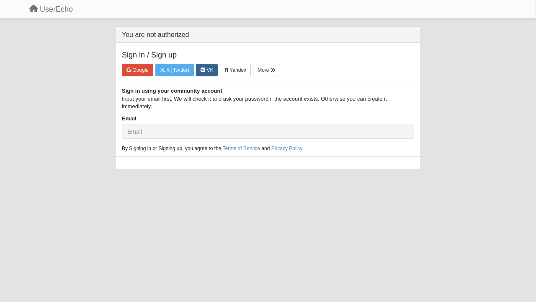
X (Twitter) (174, 70)
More (267, 70)
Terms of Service (241, 148)
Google (137, 70)
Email (129, 118)
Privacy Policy (286, 148)
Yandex (235, 70)
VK (207, 70)
